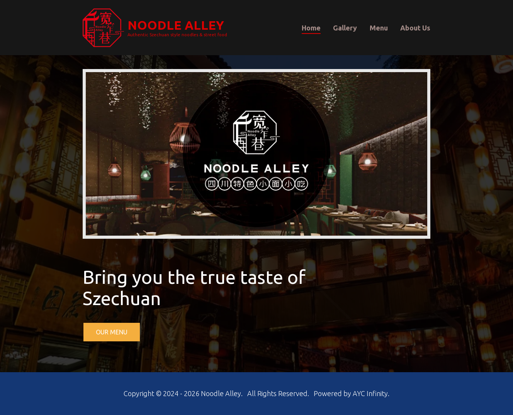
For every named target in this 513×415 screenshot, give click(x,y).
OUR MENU (111, 332)
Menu (379, 27)
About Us (415, 27)
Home (311, 27)
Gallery (345, 27)
